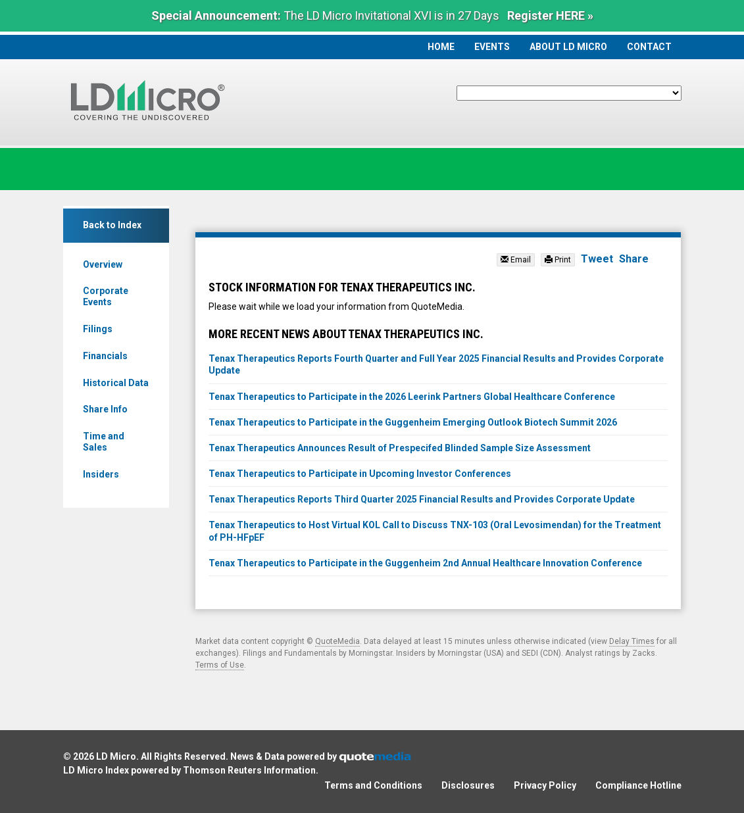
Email (516, 259)
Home (441, 46)
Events (492, 46)
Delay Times (632, 641)
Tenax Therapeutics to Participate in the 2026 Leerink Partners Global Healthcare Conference (412, 396)
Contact (649, 46)
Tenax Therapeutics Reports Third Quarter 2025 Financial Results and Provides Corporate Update (422, 499)
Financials (105, 356)
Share (634, 259)
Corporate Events (105, 296)
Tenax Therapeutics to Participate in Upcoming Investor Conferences (360, 473)
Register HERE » (550, 15)
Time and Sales (103, 442)
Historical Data (116, 383)
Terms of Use (219, 665)
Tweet (597, 259)
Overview (102, 264)
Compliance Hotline (638, 785)
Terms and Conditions (373, 785)
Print (558, 259)
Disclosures (468, 785)
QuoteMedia (337, 641)
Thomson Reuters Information (249, 770)
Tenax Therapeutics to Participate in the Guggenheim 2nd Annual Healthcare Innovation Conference (425, 563)
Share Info (105, 409)
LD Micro (116, 756)
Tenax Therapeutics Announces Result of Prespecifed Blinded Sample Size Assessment (400, 448)
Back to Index (112, 225)
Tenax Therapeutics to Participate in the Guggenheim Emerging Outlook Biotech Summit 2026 (413, 422)
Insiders (101, 474)
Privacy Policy (545, 785)
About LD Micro (568, 46)
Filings (97, 329)
